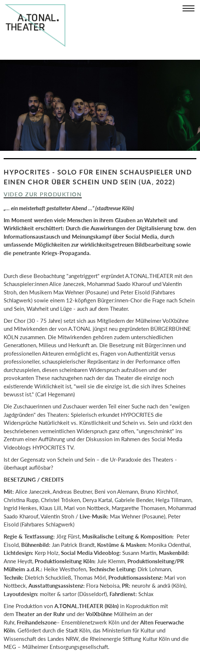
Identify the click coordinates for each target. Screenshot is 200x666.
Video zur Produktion (43, 194)
